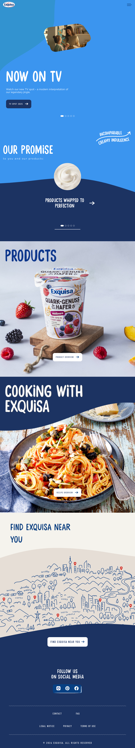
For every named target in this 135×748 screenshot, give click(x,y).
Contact (57, 713)
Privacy (67, 726)
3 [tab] (69, 116)
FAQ (78, 713)
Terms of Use (88, 726)
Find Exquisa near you (65, 642)
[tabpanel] (67, 186)
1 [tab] (62, 116)
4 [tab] (71, 116)
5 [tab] (74, 116)
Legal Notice (47, 726)
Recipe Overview (65, 493)
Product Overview (65, 357)
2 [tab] (66, 116)
